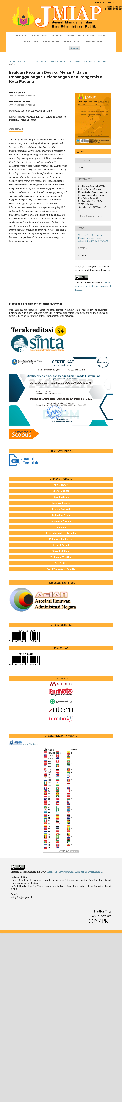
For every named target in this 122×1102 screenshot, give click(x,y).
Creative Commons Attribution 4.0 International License (93, 286)
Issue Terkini (86, 35)
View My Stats (30, 744)
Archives (22, 61)
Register (57, 35)
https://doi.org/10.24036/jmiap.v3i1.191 (33, 110)
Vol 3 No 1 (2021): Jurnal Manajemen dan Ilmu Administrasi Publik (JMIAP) (68, 61)
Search (74, 48)
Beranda (21, 35)
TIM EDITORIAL (30, 41)
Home (12, 61)
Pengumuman (94, 41)
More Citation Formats (91, 216)
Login (70, 35)
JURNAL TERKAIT (72, 41)
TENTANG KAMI (39, 35)
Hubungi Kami (51, 41)
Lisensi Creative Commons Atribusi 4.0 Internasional (74, 871)
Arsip (101, 35)
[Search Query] (55, 48)
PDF (81, 151)
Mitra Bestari (61, 484)
